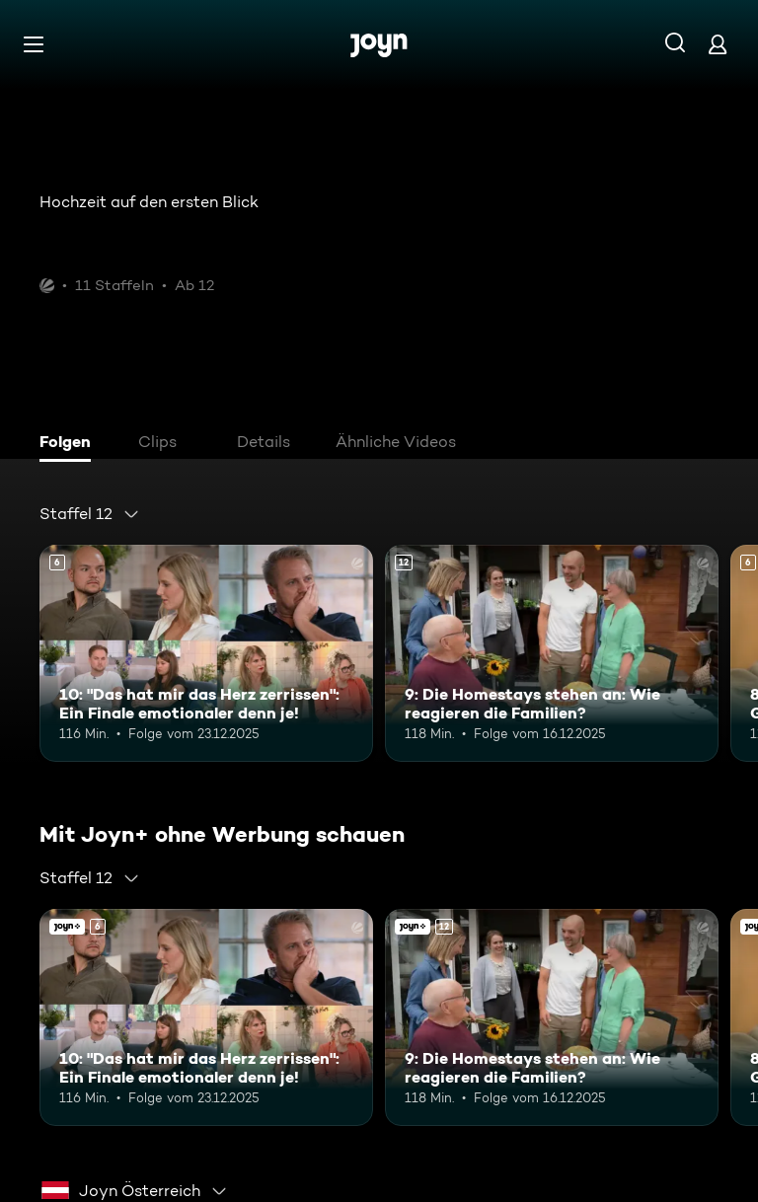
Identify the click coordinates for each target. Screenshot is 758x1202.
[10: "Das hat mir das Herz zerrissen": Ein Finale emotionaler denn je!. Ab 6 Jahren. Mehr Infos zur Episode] (206, 653)
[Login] (717, 44)
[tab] (70, 444)
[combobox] (90, 514)
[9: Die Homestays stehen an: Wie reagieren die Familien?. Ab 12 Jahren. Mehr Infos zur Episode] (552, 653)
